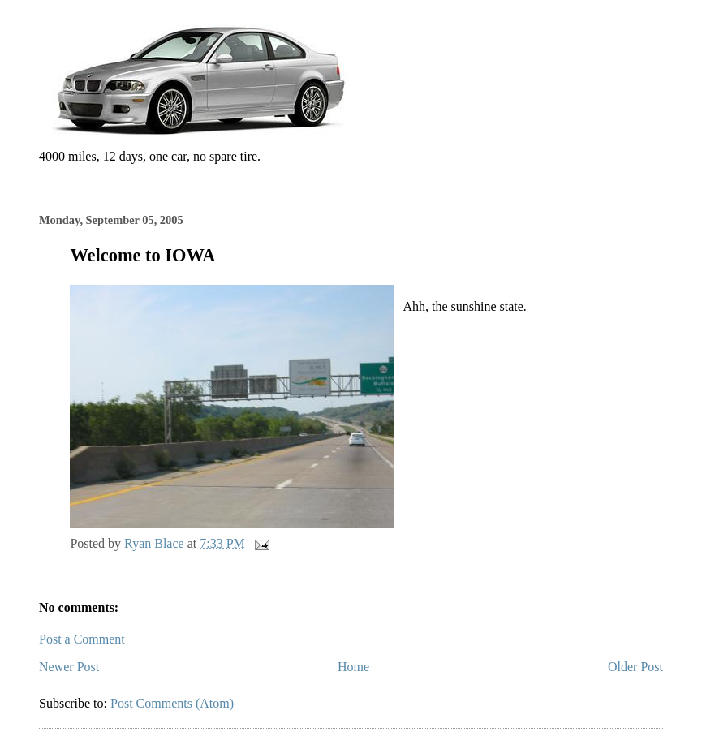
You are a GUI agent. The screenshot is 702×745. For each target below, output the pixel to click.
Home (353, 667)
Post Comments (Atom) (172, 703)
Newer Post (69, 667)
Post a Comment (82, 639)
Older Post (635, 667)
